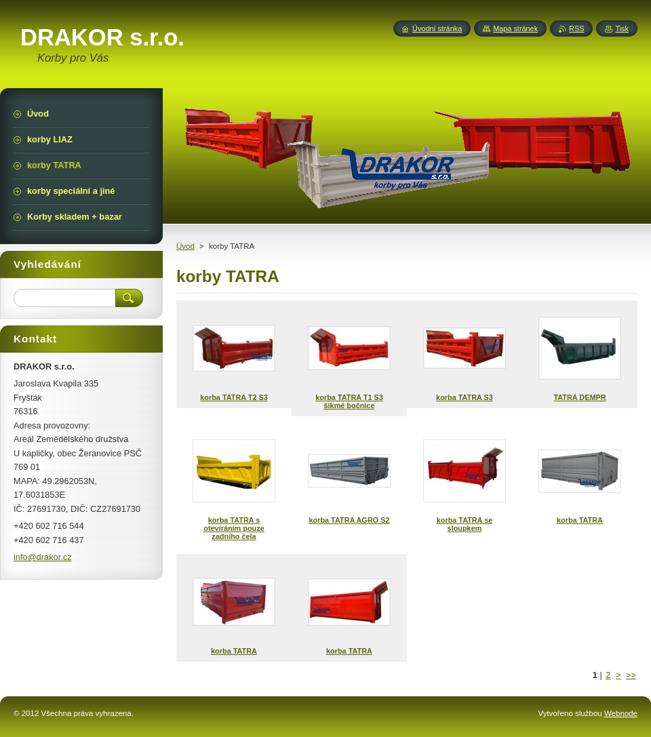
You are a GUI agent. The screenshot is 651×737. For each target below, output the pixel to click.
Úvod (185, 246)
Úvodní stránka (437, 28)
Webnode (620, 713)
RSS (576, 28)
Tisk (622, 28)
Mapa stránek (515, 28)
